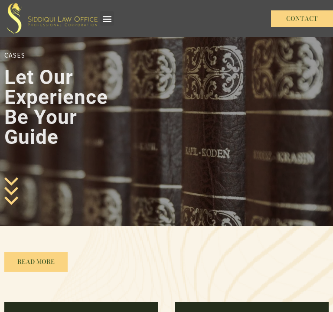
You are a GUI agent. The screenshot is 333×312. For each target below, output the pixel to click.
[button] (107, 18)
